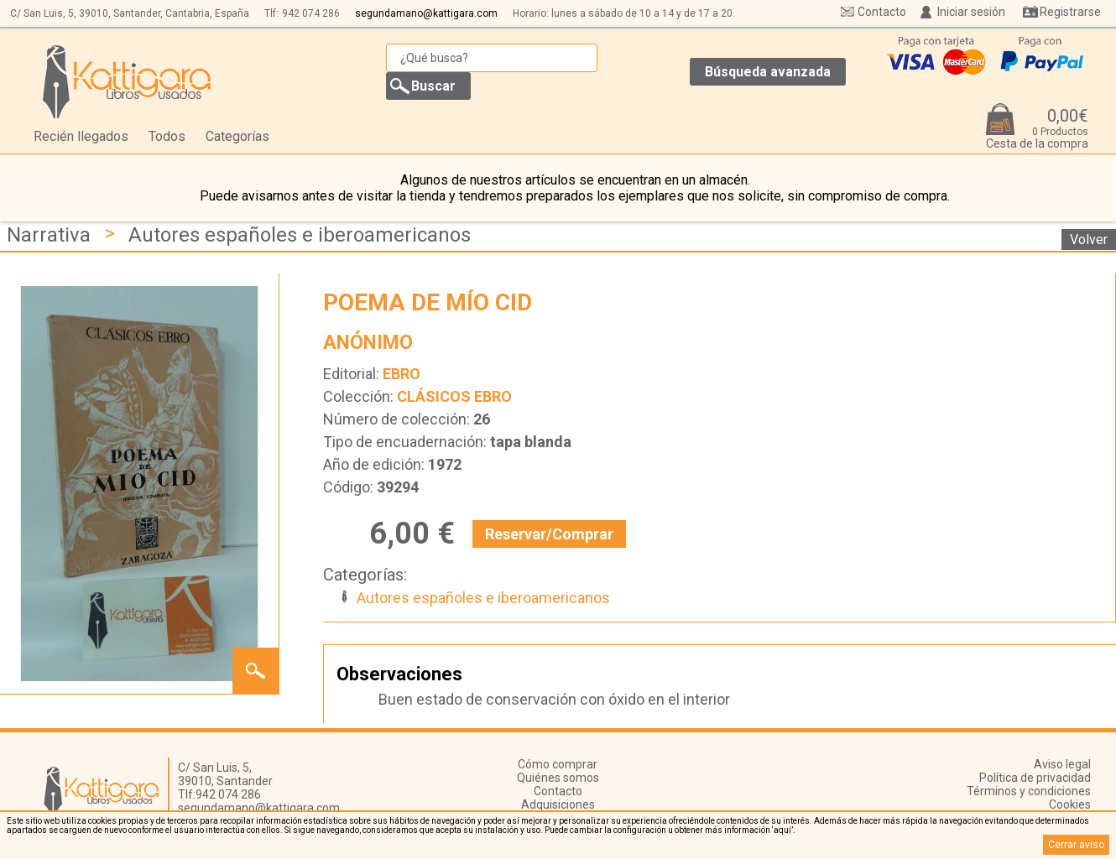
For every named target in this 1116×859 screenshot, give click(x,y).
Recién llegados (81, 136)
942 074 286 (311, 13)
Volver (1089, 239)
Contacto (882, 11)
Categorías (237, 136)
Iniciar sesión (971, 11)
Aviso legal (1062, 764)
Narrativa (49, 235)
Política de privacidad (1035, 777)
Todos (167, 136)
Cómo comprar (557, 764)
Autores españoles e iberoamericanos (299, 235)
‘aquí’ (782, 830)
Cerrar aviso (1076, 845)
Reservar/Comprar (549, 534)
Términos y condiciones (1029, 791)
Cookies (1070, 804)
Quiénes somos (558, 777)
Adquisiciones (558, 804)
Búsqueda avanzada (768, 72)
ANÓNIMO (368, 342)
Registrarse (1070, 11)
